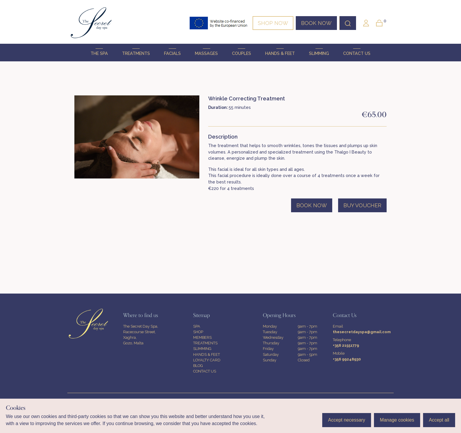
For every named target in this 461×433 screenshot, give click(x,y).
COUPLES (241, 52)
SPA (196, 326)
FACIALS (172, 52)
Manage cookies (397, 419)
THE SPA (99, 52)
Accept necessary (346, 419)
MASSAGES (206, 52)
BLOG (198, 365)
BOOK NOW (316, 23)
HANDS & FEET (280, 52)
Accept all (439, 419)
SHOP (198, 332)
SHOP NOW (273, 23)
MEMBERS (202, 337)
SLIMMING (319, 52)
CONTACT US (356, 52)
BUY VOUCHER (362, 205)
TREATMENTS (136, 52)
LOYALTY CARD (207, 360)
